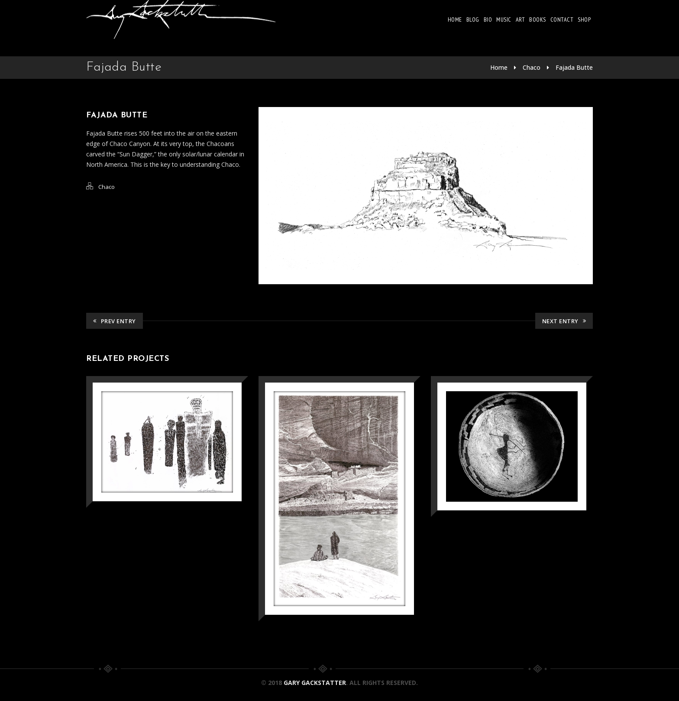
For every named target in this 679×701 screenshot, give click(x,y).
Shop (584, 19)
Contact (562, 19)
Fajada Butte (574, 67)
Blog (472, 19)
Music (503, 19)
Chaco (531, 67)
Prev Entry (114, 321)
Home (455, 19)
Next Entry (564, 321)
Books (537, 19)
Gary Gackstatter (315, 682)
